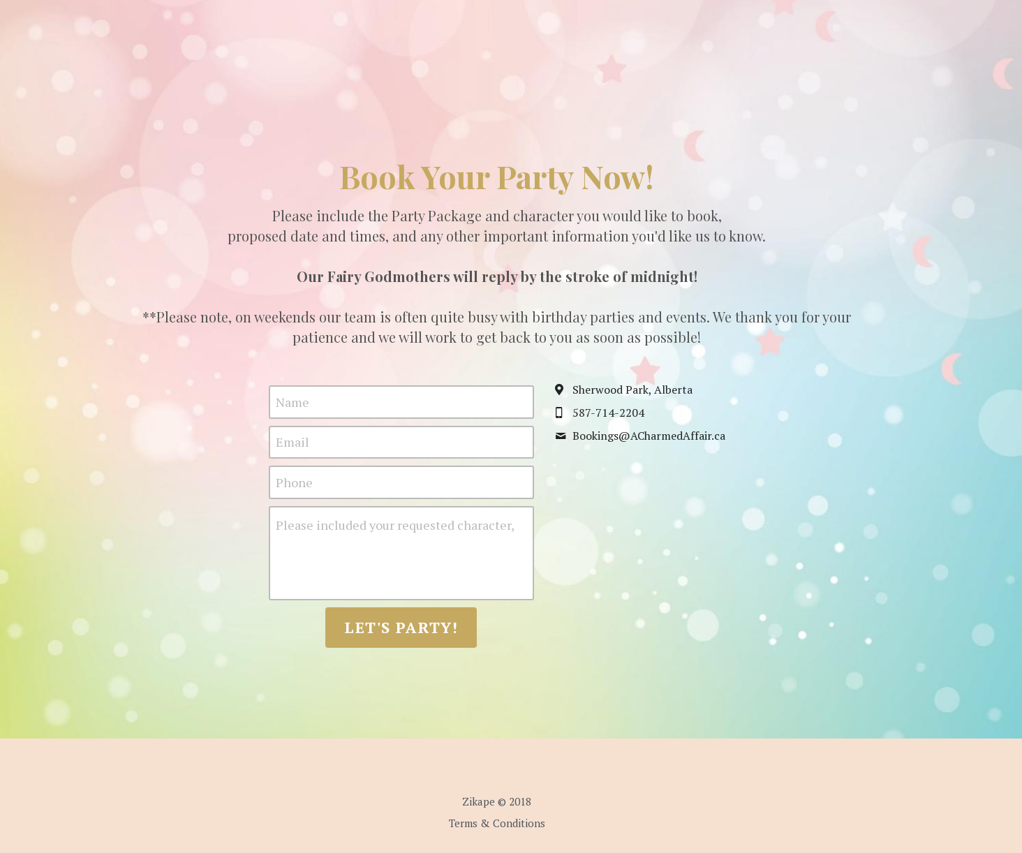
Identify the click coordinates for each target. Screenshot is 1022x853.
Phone (308, 481)
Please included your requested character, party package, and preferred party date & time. (410, 525)
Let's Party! (416, 627)
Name (306, 401)
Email (306, 441)
